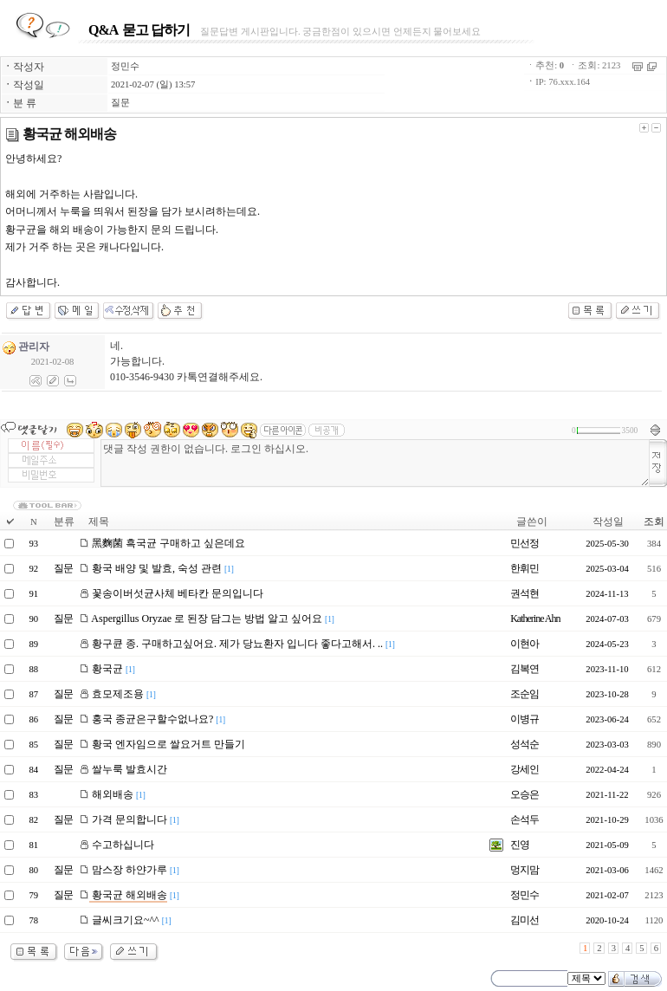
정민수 (125, 66)
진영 (519, 845)
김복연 (524, 669)
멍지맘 (524, 870)
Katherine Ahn (535, 618)
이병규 (524, 719)
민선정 (524, 543)
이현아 (524, 644)
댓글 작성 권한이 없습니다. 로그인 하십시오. (375, 463)
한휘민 (524, 568)
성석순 (524, 744)
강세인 (524, 769)
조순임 (524, 694)
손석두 (524, 819)
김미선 (524, 920)
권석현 (524, 593)
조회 (654, 521)
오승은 (524, 794)
